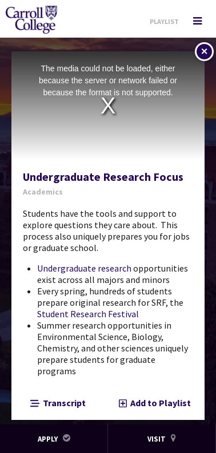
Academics (43, 192)
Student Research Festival (88, 313)
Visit (161, 439)
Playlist (164, 21)
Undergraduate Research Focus (103, 177)
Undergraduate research (84, 268)
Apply (54, 439)
